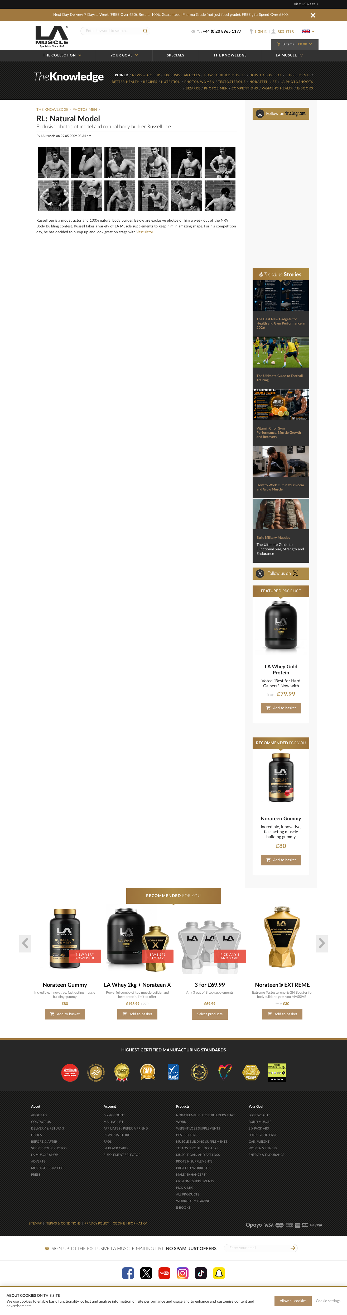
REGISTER (282, 32)
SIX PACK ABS (259, 1128)
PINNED (122, 75)
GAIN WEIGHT (259, 1141)
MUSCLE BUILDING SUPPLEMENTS (201, 1141)
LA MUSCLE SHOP (44, 1154)
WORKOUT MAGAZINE (193, 1201)
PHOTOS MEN (216, 88)
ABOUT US (39, 1115)
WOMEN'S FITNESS (263, 1148)
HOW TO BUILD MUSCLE (225, 75)
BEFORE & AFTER (44, 1141)
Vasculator (144, 232)
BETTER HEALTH (126, 81)
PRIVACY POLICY (97, 1223)
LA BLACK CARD (116, 1148)
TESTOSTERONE (232, 81)
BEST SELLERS (186, 1135)
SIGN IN (258, 32)
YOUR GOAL (124, 55)
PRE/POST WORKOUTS (193, 1168)
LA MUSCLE (289, 55)
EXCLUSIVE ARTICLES (182, 75)
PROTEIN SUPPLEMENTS (194, 1161)
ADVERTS (38, 1161)
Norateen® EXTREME (282, 985)
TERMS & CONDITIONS (63, 1223)
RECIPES (150, 81)
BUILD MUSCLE (260, 1121)
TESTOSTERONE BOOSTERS (197, 1148)
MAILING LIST (113, 1121)
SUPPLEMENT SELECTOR (122, 1154)
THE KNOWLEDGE (230, 55)
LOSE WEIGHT (259, 1115)
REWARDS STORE (117, 1135)
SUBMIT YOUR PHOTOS (49, 1148)
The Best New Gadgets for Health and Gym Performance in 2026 (281, 324)
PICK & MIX (184, 1187)
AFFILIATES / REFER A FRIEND (126, 1128)
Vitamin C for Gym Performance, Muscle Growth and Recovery (279, 433)
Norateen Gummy (281, 818)
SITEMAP (35, 1223)
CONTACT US (41, 1121)
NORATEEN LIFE (263, 81)
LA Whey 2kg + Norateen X (137, 985)
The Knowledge (52, 110)
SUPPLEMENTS (299, 75)
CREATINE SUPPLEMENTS (195, 1181)
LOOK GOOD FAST (263, 1135)
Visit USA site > (306, 4)
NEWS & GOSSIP (146, 75)
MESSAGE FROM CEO (47, 1168)
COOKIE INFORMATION (130, 1223)
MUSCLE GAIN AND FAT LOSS (198, 1154)
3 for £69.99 (210, 985)
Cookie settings (328, 1301)
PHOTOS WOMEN (199, 81)
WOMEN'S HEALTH (278, 88)
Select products (210, 1014)
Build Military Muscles (273, 538)
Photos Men (85, 110)
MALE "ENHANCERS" (191, 1174)
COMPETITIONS (245, 88)
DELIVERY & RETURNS (47, 1128)
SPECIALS (175, 55)
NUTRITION (171, 81)
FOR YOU (173, 896)
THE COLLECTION (62, 55)
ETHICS (36, 1135)
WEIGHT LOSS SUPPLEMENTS (198, 1128)
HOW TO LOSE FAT (266, 75)
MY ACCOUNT (114, 1115)
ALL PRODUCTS (187, 1194)
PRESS (36, 1174)
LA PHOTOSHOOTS (297, 81)
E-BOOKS (305, 88)
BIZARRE (193, 88)
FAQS (108, 1141)
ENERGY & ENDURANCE (267, 1154)
